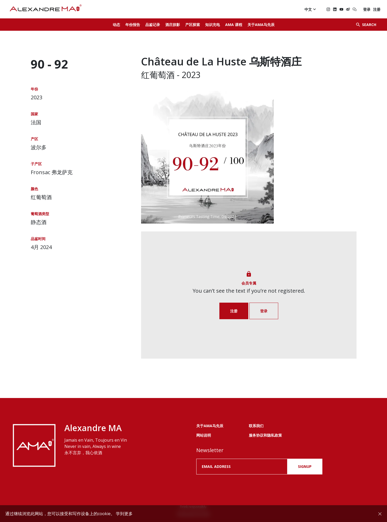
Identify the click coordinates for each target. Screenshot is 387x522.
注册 (376, 9)
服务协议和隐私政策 (265, 435)
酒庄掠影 (172, 24)
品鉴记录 (152, 24)
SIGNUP (305, 466)
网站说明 (203, 435)
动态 (116, 24)
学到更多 (124, 513)
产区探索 (192, 24)
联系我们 (256, 425)
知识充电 (212, 24)
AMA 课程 (233, 24)
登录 (366, 9)
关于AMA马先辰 (261, 24)
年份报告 (132, 24)
